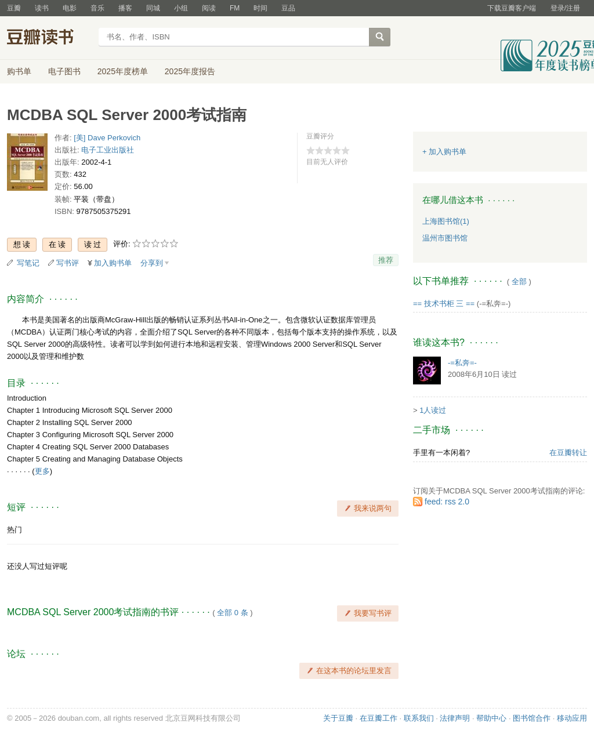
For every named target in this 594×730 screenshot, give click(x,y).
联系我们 (419, 718)
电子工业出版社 (107, 150)
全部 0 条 (232, 612)
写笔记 (28, 263)
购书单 (19, 71)
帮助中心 (491, 718)
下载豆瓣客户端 (511, 8)
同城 (153, 8)
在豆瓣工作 (378, 718)
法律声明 (455, 718)
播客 (125, 8)
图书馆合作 (531, 718)
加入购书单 (113, 263)
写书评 (67, 263)
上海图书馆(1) (445, 221)
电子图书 (64, 71)
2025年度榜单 (122, 71)
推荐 (385, 260)
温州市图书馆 (445, 238)
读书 (42, 8)
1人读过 (432, 410)
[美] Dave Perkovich (107, 137)
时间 (260, 8)
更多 (42, 471)
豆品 (288, 8)
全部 (519, 281)
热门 (14, 529)
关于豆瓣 (338, 718)
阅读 (209, 8)
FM (235, 8)
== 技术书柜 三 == (444, 303)
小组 (181, 8)
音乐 (97, 8)
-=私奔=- (462, 362)
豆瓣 (14, 8)
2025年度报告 (190, 71)
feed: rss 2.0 (447, 501)
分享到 (151, 263)
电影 (70, 8)
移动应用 (572, 718)
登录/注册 (565, 8)
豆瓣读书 (49, 38)
